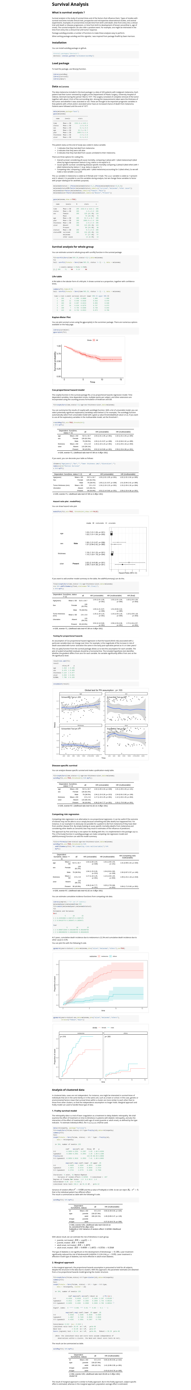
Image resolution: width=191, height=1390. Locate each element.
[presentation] (78, 1192)
